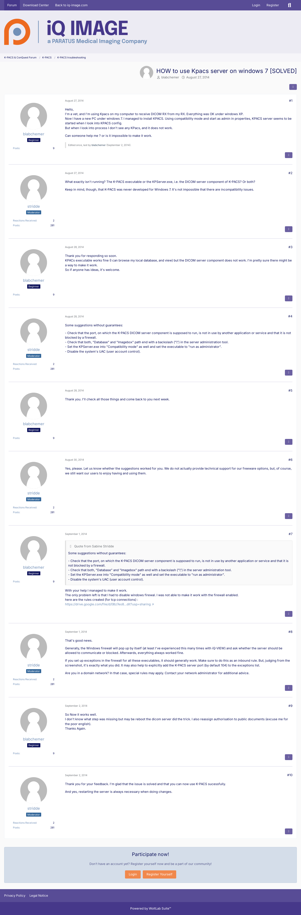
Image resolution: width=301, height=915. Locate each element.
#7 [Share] (290, 534)
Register (273, 5)
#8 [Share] (290, 632)
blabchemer (170, 77)
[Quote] (288, 155)
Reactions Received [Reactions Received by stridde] (24, 220)
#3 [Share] (290, 247)
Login (256, 5)
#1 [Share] (290, 101)
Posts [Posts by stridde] (16, 225)
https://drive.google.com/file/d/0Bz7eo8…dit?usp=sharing (108, 604)
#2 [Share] (290, 173)
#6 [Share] (290, 460)
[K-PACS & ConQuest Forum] (75, 32)
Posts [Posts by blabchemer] (16, 148)
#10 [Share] (289, 775)
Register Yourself (159, 874)
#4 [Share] (290, 316)
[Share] (293, 87)
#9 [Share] (290, 706)
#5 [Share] (290, 390)
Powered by (150, 908)
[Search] (289, 5)
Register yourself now (147, 864)
